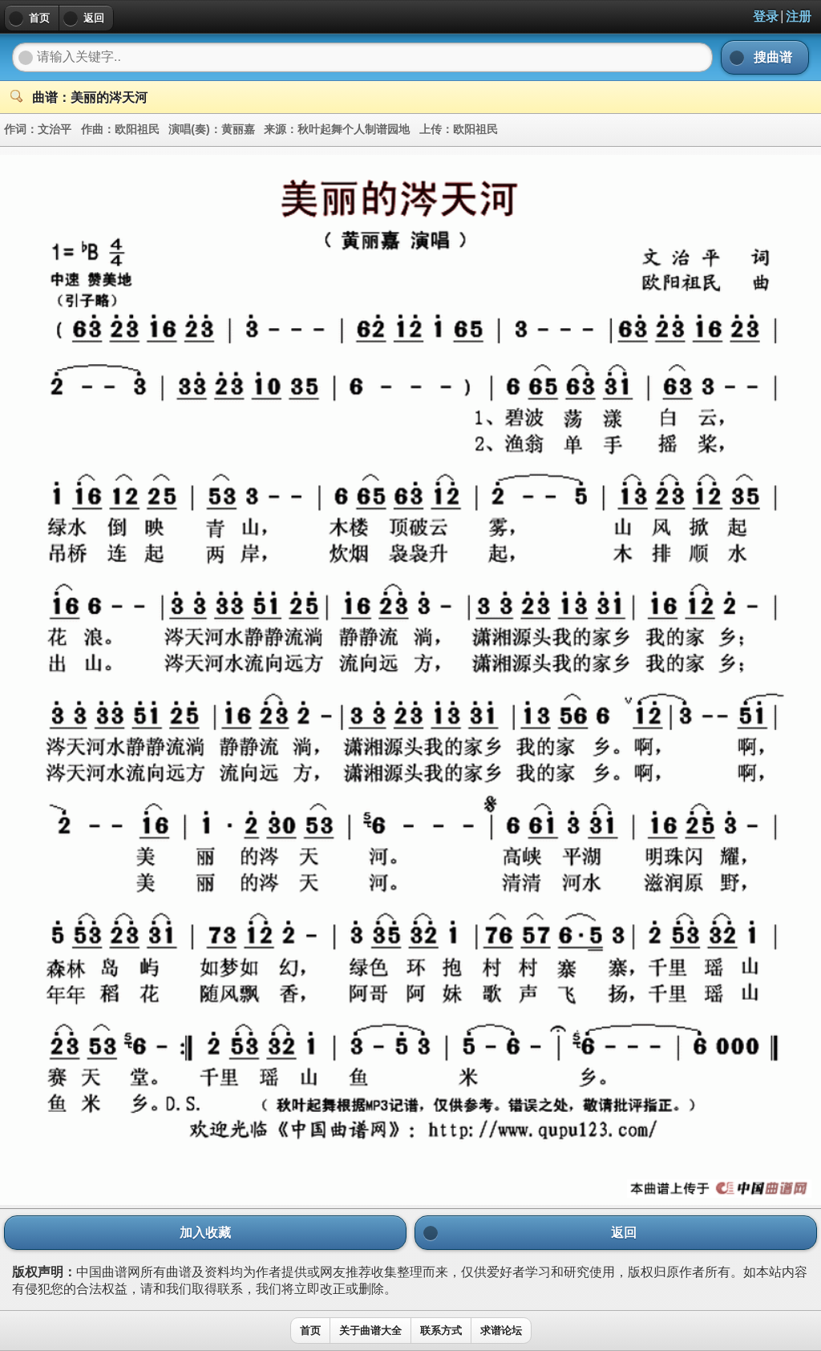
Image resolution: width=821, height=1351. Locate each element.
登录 (766, 16)
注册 (798, 16)
